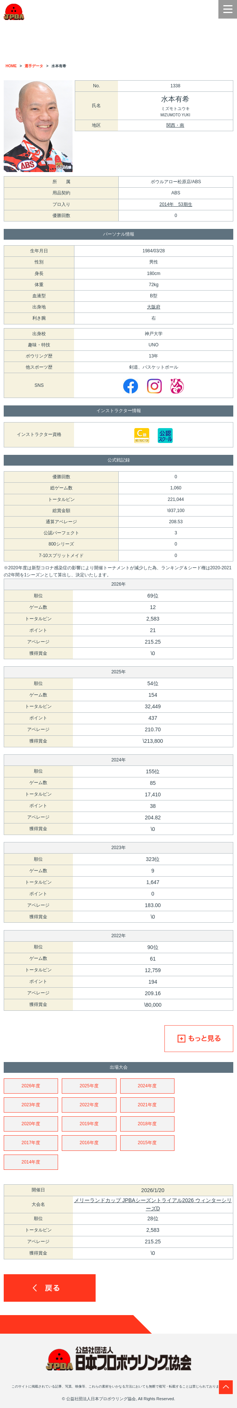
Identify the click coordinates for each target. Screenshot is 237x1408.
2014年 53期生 (175, 204)
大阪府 (153, 307)
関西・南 (175, 125)
